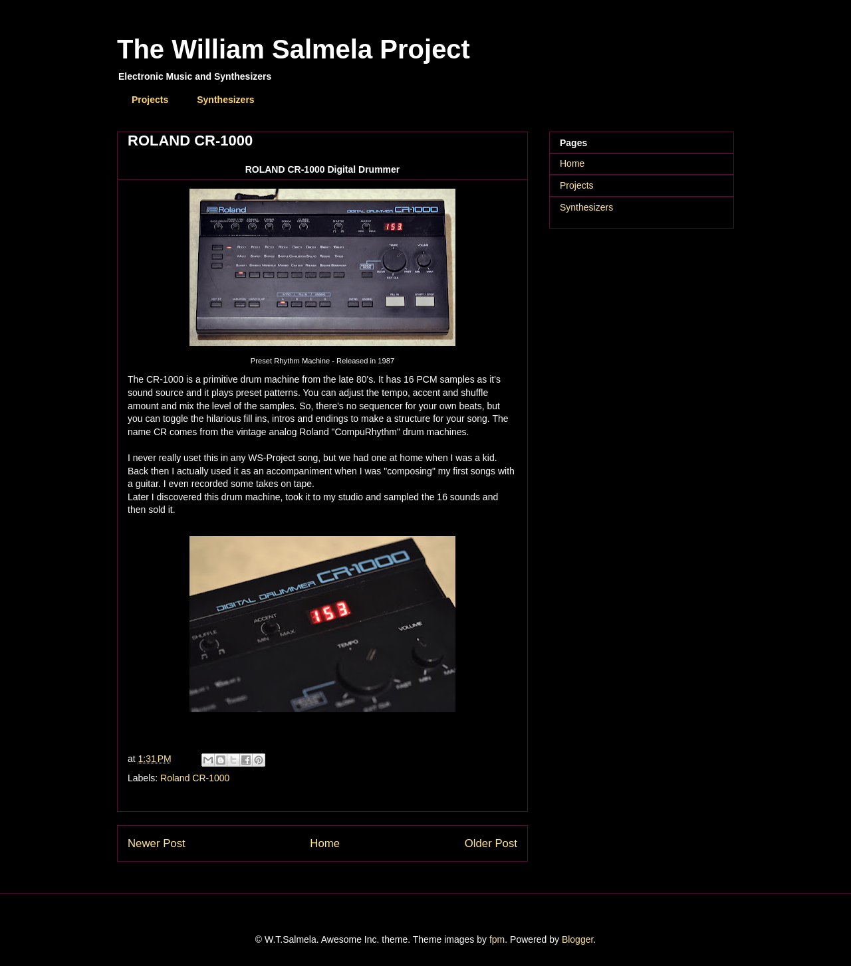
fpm (497, 939)
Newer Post (156, 843)
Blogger (577, 939)
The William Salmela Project (293, 49)
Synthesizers (225, 99)
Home (325, 843)
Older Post (491, 843)
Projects (150, 99)
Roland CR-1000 (194, 778)
